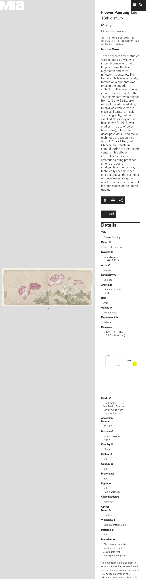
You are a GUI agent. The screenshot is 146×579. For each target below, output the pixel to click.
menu (134, 4)
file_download (105, 200)
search (140, 4)
